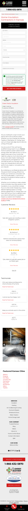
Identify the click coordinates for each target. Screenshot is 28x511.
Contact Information (14, 436)
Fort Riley (6, 378)
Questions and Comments (8, 68)
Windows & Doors (14, 412)
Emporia (5, 376)
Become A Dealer (14, 485)
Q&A (14, 438)
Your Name (5, 30)
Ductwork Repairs (14, 410)
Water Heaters (14, 415)
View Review (14, 224)
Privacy (13, 84)
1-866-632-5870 (14, 9)
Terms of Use (8, 84)
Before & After (14, 445)
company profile (9, 126)
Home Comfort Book (14, 433)
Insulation (14, 403)
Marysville (6, 383)
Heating (14, 405)
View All (14, 270)
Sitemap (16, 502)
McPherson (6, 384)
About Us (14, 431)
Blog (14, 426)
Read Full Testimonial (7, 286)
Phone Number (6, 57)
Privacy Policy (19, 501)
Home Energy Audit (14, 417)
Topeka (5, 387)
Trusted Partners (14, 424)
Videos (14, 428)
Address (4, 40)
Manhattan (6, 381)
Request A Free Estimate (14, 459)
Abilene (5, 374)
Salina (4, 386)
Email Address (6, 62)
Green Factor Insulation (10, 103)
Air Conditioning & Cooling (14, 407)
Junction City (7, 379)
